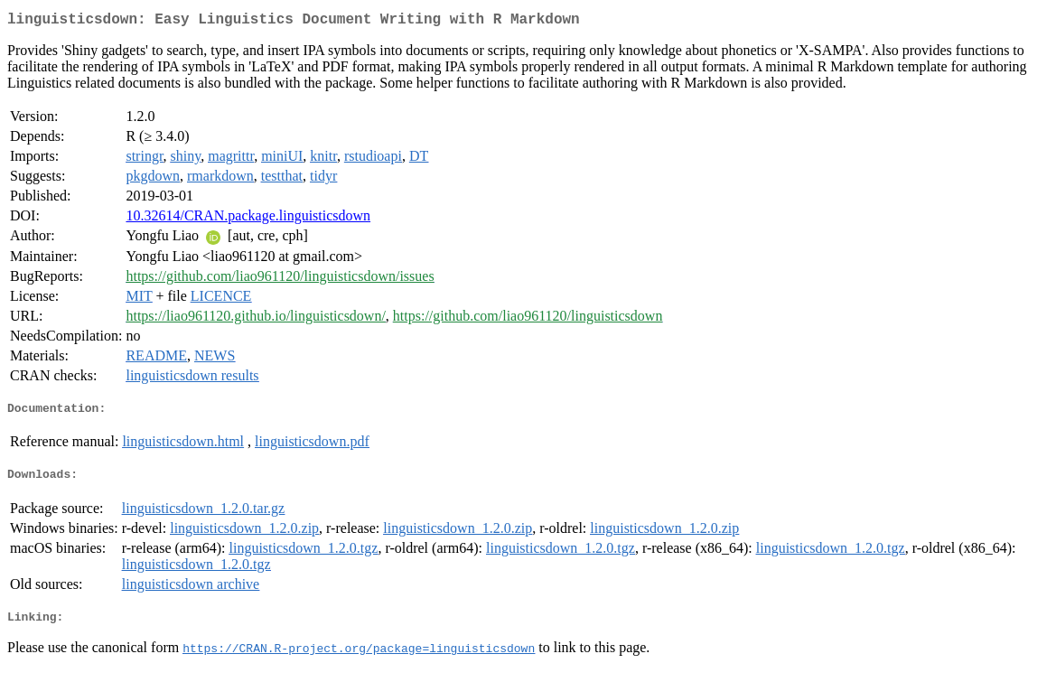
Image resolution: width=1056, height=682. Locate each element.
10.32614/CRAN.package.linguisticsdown (248, 219)
